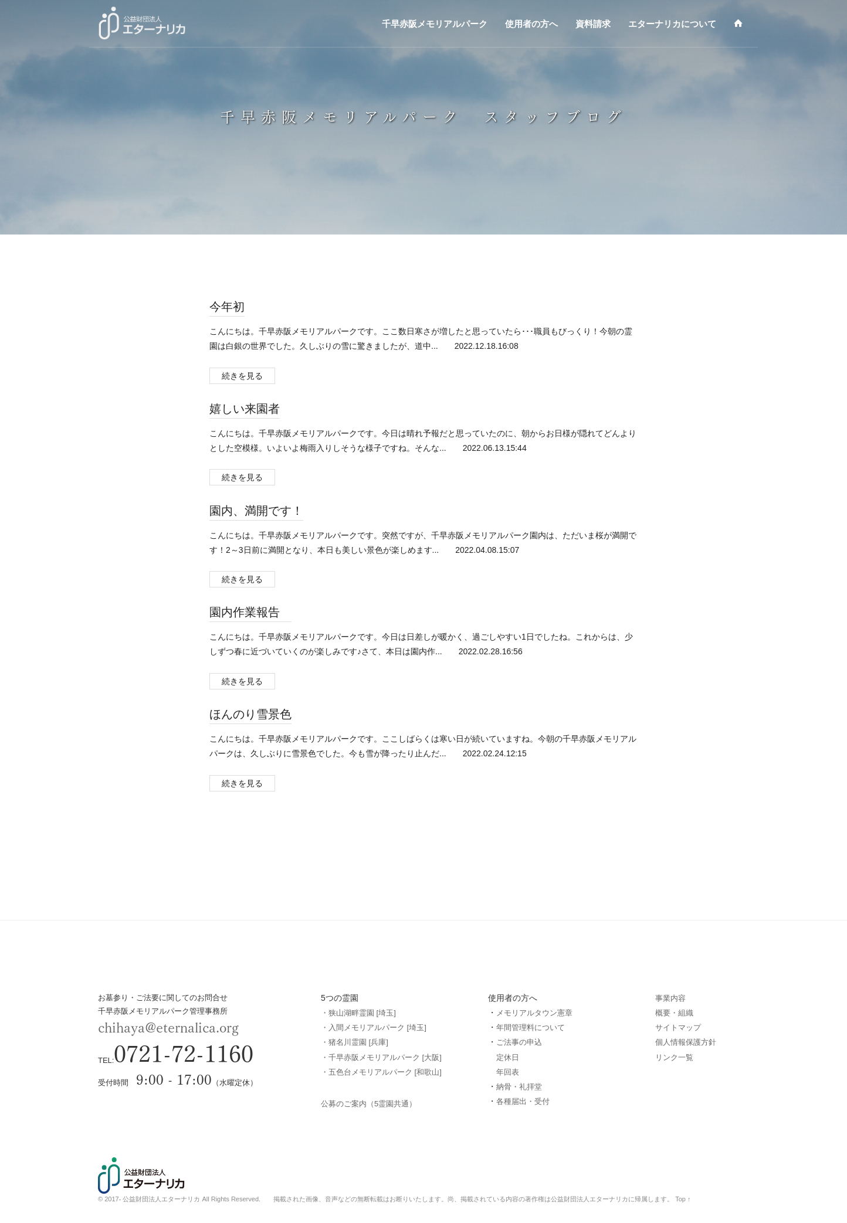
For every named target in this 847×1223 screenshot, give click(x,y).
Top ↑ (682, 1198)
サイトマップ (678, 1027)
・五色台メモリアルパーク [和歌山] (381, 1072)
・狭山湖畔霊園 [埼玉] (358, 1012)
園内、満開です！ (256, 510)
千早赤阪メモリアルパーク (434, 23)
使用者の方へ (531, 23)
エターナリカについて (672, 23)
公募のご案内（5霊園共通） (368, 1103)
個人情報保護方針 (685, 1042)
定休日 (507, 1057)
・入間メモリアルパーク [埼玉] (373, 1027)
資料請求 (593, 23)
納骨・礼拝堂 (519, 1086)
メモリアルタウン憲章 (534, 1012)
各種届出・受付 (523, 1101)
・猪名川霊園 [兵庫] (354, 1042)
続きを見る (242, 376)
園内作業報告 (250, 611)
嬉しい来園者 (244, 408)
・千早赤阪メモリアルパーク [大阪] (381, 1057)
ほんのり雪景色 (250, 713)
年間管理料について (530, 1027)
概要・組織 (674, 1012)
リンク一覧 (674, 1057)
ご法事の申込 (519, 1042)
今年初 (227, 306)
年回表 (507, 1072)
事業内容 (670, 998)
